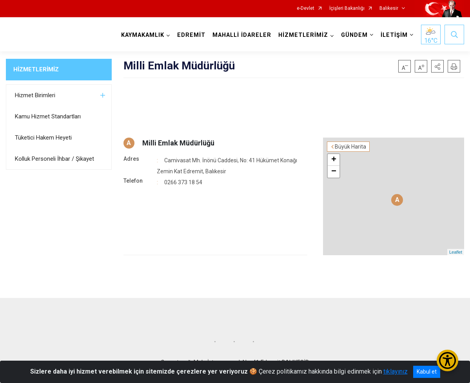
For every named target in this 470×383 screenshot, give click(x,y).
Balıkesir (388, 8)
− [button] (333, 172)
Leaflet (455, 252)
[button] (437, 66)
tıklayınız (395, 371)
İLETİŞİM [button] (394, 35)
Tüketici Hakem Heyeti (43, 137)
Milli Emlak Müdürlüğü (178, 143)
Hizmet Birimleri (35, 95)
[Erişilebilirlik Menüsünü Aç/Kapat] (447, 360)
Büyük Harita (350, 146)
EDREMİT (191, 35)
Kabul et (427, 371)
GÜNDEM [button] (354, 35)
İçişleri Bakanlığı (347, 8)
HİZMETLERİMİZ (36, 69)
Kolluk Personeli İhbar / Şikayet (54, 158)
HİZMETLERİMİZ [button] (303, 35)
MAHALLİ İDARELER (241, 35)
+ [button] (333, 160)
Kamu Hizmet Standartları (48, 116)
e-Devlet (305, 8)
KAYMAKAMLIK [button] (142, 35)
